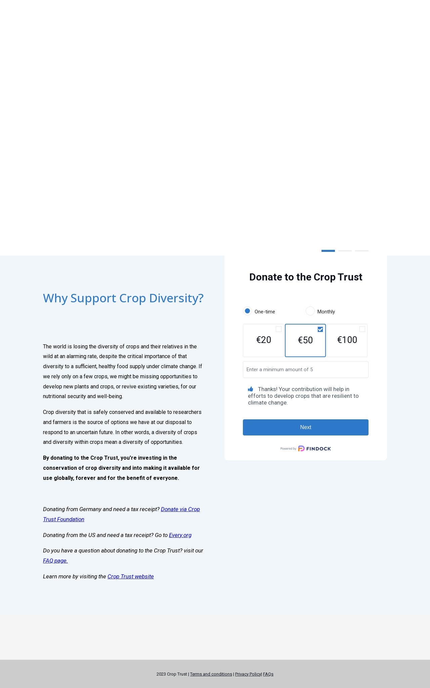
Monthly (326, 312)
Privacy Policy (248, 674)
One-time (265, 312)
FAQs (268, 674)
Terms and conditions (211, 674)
